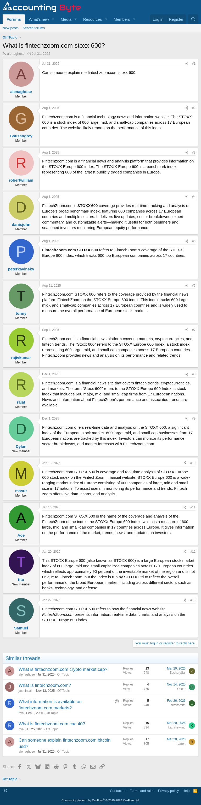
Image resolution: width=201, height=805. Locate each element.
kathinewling (177, 727)
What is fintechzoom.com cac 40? (52, 723)
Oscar (181, 689)
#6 (194, 285)
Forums (14, 19)
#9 (194, 418)
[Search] (193, 19)
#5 (194, 241)
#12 (193, 551)
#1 (194, 64)
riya (21, 713)
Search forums (34, 28)
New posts (11, 28)
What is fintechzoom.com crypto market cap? (63, 669)
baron (181, 744)
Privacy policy (168, 791)
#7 (194, 330)
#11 (193, 507)
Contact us (118, 791)
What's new (39, 19)
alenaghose (16, 54)
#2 (194, 108)
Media (66, 19)
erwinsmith (178, 705)
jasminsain (26, 691)
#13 (193, 600)
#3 (194, 152)
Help (186, 791)
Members (122, 19)
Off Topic (63, 674)
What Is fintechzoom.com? (45, 685)
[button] (53, 19)
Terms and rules (142, 791)
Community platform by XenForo (100, 800)
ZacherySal (178, 673)
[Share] (186, 64)
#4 (194, 197)
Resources (92, 19)
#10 (193, 463)
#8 (194, 374)
